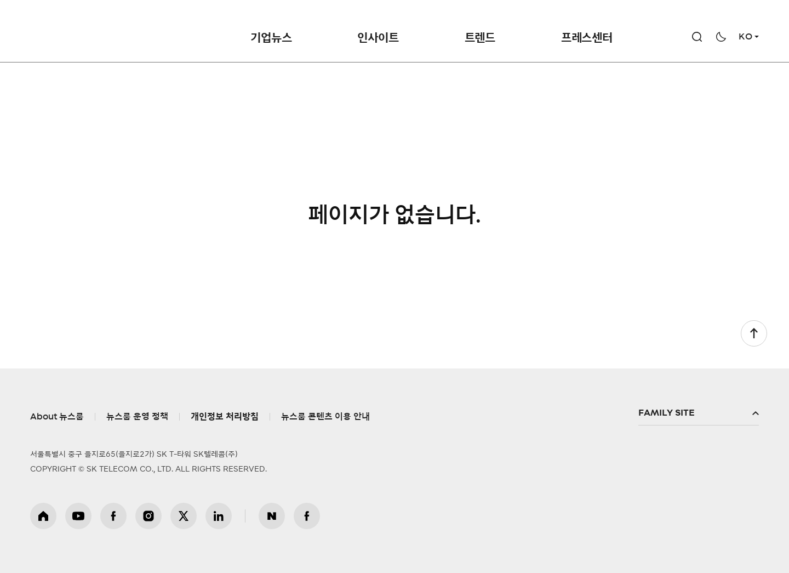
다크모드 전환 (721, 36)
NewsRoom (147, 29)
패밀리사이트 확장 (698, 413)
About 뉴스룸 (57, 416)
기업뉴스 (270, 38)
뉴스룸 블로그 (272, 516)
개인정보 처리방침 (225, 416)
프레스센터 (587, 38)
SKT (104, 29)
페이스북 (113, 516)
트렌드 (480, 38)
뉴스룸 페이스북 (307, 516)
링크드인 (218, 516)
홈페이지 (43, 516)
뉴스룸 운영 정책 (137, 416)
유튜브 (78, 516)
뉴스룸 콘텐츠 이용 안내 (325, 416)
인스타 (148, 516)
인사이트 (377, 38)
